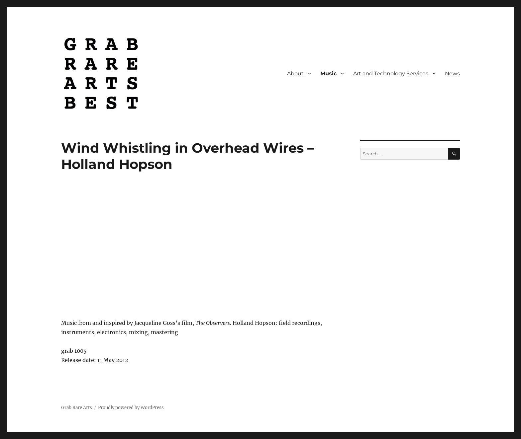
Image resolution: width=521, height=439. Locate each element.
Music (328, 73)
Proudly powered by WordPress (131, 407)
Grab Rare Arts (76, 407)
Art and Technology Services (390, 73)
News (452, 73)
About (295, 73)
